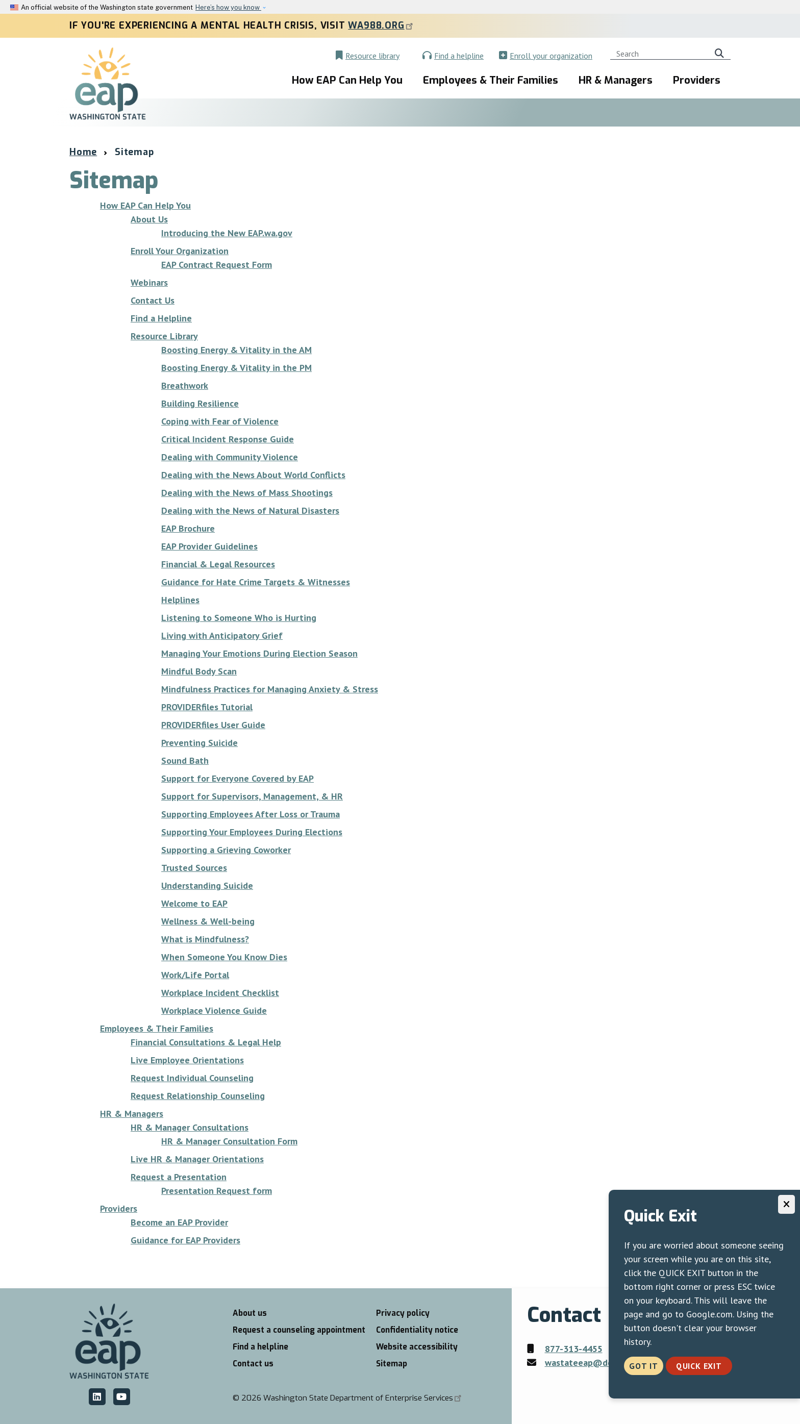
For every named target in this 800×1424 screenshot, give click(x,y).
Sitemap (391, 1364)
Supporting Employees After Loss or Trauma (250, 814)
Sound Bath (185, 760)
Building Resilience (200, 403)
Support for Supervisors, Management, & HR (252, 796)
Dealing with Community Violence (229, 457)
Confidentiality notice (417, 1330)
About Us (149, 219)
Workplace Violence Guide (214, 1010)
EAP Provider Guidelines (209, 546)
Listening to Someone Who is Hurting (238, 617)
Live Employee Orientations (187, 1060)
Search (721, 52)
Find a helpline (459, 56)
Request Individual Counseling (192, 1078)
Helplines (180, 600)
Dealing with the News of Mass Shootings (247, 492)
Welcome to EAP (194, 903)
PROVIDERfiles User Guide (213, 725)
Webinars (149, 282)
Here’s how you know (228, 7)
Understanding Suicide (207, 885)
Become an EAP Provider (179, 1222)
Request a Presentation (179, 1177)
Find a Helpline (161, 318)
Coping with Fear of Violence (220, 421)
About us (250, 1313)
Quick (699, 1366)
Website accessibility (417, 1347)
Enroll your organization (551, 56)
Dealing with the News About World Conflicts (253, 475)
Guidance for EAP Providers (185, 1240)
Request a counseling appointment (299, 1330)
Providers (696, 80)
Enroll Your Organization (180, 251)
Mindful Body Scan (199, 671)
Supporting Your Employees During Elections (251, 832)
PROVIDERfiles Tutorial (207, 707)
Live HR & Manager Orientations (197, 1159)
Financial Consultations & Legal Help (206, 1042)
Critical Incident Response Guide (227, 439)
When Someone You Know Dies (224, 957)
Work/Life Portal (195, 975)
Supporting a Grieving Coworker (226, 850)
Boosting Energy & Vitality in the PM (236, 367)
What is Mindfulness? (205, 939)
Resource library (372, 56)
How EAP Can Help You (347, 80)
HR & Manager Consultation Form (229, 1141)
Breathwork (184, 385)
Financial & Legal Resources (218, 564)
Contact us (253, 1364)
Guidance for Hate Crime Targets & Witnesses (255, 582)
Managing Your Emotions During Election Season (259, 653)
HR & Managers (616, 80)
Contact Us (152, 300)
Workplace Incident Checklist (220, 992)
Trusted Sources (194, 867)
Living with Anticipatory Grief (222, 635)
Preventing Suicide (199, 742)
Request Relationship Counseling (198, 1096)
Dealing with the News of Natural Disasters (250, 510)
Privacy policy (403, 1313)
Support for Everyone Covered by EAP (237, 778)
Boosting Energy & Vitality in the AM (236, 350)
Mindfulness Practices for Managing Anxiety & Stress (269, 689)
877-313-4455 (574, 1349)
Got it (643, 1366)
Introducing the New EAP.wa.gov (226, 233)
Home (83, 152)
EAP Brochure (188, 528)
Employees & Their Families (490, 80)
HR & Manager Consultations (189, 1127)
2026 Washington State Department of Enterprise (352, 1398)
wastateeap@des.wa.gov (596, 1362)
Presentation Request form (216, 1190)
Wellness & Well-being (208, 921)
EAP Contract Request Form (216, 264)
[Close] (786, 1204)
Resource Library (164, 336)
